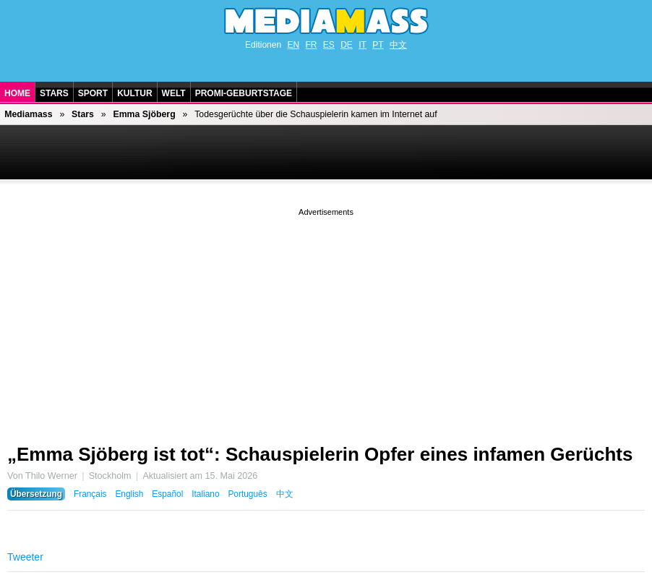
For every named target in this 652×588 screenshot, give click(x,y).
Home (17, 93)
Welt (174, 93)
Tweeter (25, 557)
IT (362, 45)
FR (311, 45)
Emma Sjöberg (144, 114)
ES (329, 45)
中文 (398, 45)
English (129, 494)
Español (167, 494)
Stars (54, 93)
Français (90, 494)
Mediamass (28, 114)
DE (346, 45)
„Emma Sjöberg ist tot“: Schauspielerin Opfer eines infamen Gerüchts (319, 454)
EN (293, 45)
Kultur (134, 93)
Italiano (205, 494)
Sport (93, 93)
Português (247, 494)
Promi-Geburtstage (243, 93)
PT (377, 45)
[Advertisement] (326, 320)
